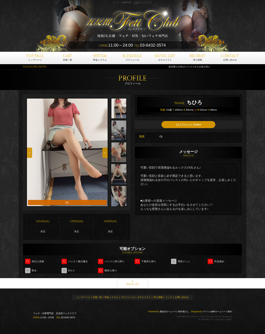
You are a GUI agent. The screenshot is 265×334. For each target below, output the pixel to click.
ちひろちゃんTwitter (188, 124)
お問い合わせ (230, 57)
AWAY (228, 319)
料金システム (100, 57)
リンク (168, 297)
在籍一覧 (67, 57)
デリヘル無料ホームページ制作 (217, 311)
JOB (221, 319)
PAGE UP (132, 284)
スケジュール (132, 57)
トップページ (35, 57)
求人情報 (197, 57)
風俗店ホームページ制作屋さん (174, 311)
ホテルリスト (165, 57)
